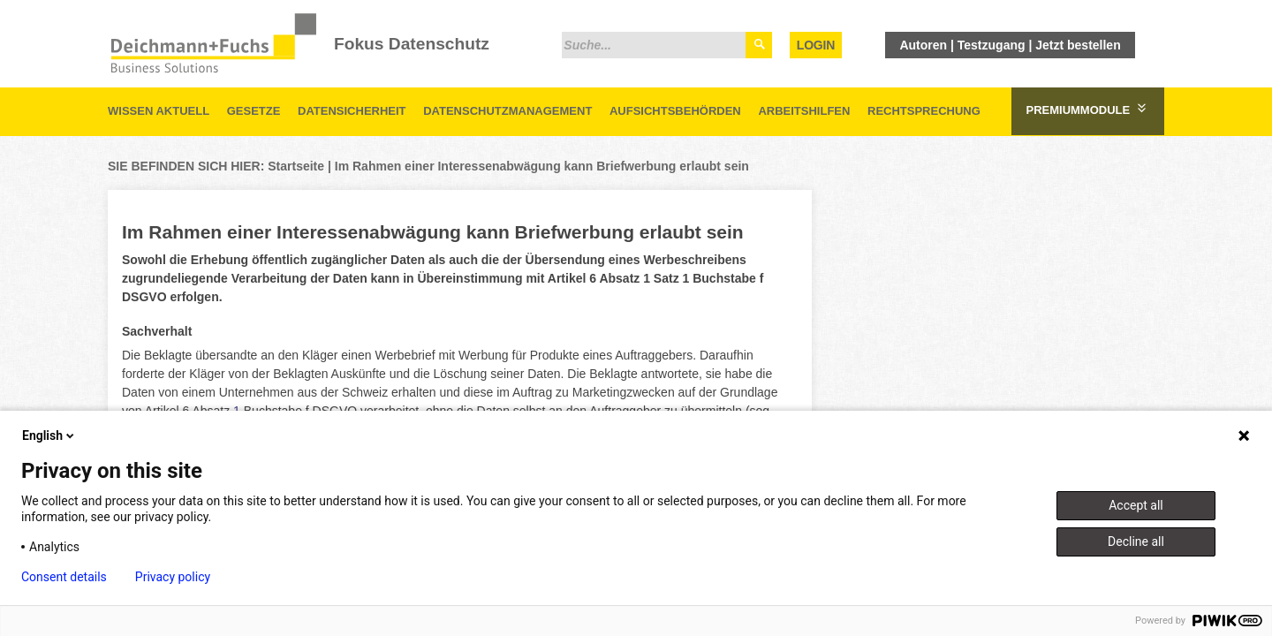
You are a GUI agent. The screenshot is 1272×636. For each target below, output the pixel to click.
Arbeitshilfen (804, 110)
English (49, 435)
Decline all (1136, 541)
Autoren (923, 45)
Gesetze (254, 110)
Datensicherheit (352, 110)
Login (816, 45)
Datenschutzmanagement (507, 110)
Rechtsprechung (923, 110)
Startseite (296, 166)
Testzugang (992, 45)
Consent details (64, 577)
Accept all (1136, 505)
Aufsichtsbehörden (675, 110)
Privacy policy (172, 577)
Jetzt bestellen (1077, 45)
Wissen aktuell (158, 110)
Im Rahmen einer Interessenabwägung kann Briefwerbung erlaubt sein (542, 166)
